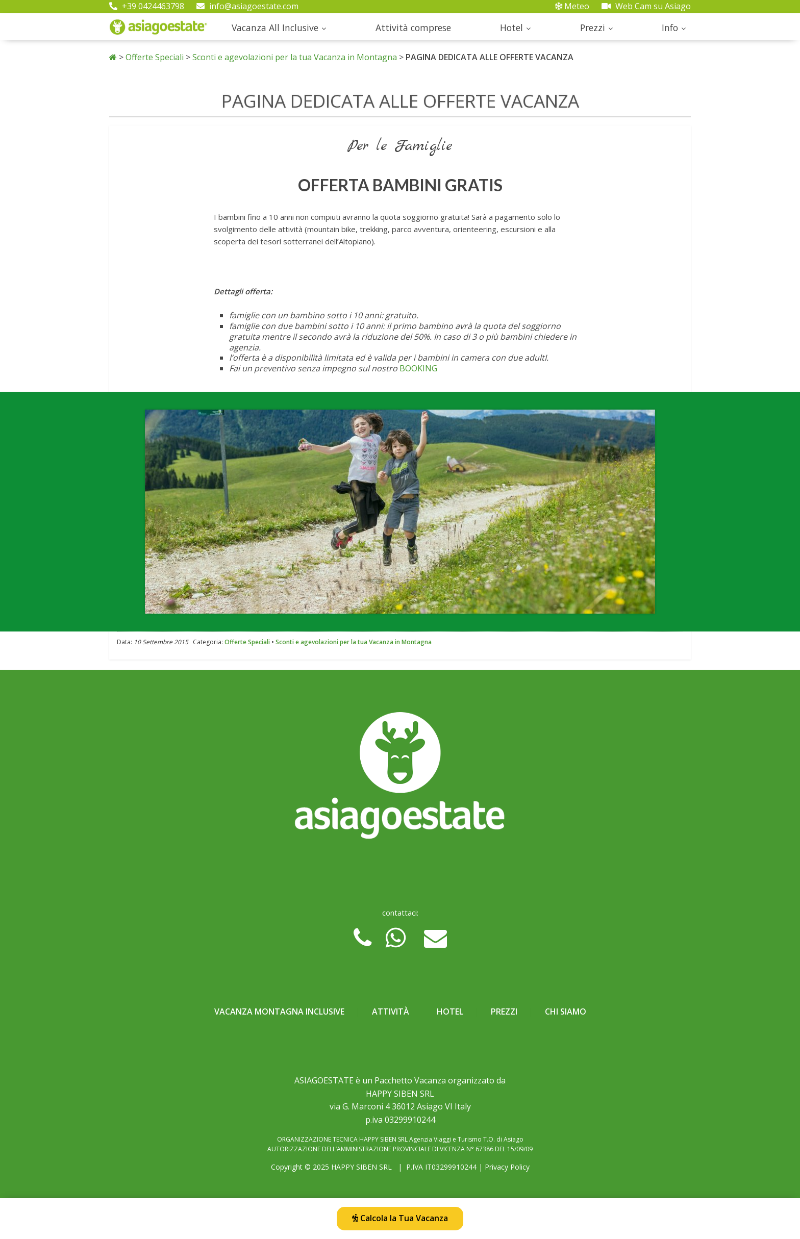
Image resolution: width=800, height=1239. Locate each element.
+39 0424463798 (146, 6)
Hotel (511, 27)
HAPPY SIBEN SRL (361, 1167)
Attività (390, 1011)
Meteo (572, 6)
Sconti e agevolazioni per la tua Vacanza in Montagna (294, 57)
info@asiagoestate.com (247, 6)
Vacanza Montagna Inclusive (279, 1011)
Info (670, 27)
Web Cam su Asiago (646, 6)
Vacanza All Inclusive (275, 27)
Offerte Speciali (155, 57)
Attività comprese (413, 27)
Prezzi (592, 27)
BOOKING (418, 368)
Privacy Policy (507, 1167)
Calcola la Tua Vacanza (400, 1218)
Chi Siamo (565, 1011)
